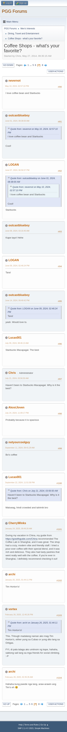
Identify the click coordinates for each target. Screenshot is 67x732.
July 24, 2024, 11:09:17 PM (17, 413)
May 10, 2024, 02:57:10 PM (17, 86)
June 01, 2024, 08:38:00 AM (17, 121)
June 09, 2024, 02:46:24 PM (17, 266)
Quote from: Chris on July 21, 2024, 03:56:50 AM (34, 491)
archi (11, 574)
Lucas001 (14, 337)
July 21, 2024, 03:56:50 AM (17, 378)
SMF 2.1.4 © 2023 (25, 728)
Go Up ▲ (44, 725)
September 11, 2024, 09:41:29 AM (19, 448)
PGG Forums (14, 11)
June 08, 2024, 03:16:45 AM (17, 231)
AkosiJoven (16, 407)
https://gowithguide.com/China (22, 538)
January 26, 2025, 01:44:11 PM (18, 580)
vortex (12, 609)
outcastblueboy (18, 115)
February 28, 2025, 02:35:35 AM (19, 677)
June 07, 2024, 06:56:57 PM (17, 170)
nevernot (14, 80)
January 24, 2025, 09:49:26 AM (18, 528)
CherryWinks (17, 523)
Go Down (8, 65)
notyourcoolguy (19, 442)
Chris (12, 372)
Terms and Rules (31, 725)
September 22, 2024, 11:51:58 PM (20, 482)
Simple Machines (42, 728)
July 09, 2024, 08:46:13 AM (17, 343)
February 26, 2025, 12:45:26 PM (19, 614)
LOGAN (13, 164)
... (31, 65)
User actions (55, 71)
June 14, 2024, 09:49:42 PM (17, 300)
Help (21, 725)
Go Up (6, 704)
